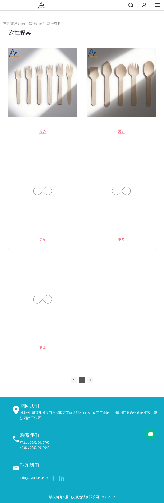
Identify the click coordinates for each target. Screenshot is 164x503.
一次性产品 (34, 23)
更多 (42, 131)
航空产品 (18, 23)
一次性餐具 (52, 23)
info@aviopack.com (34, 478)
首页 (6, 23)
